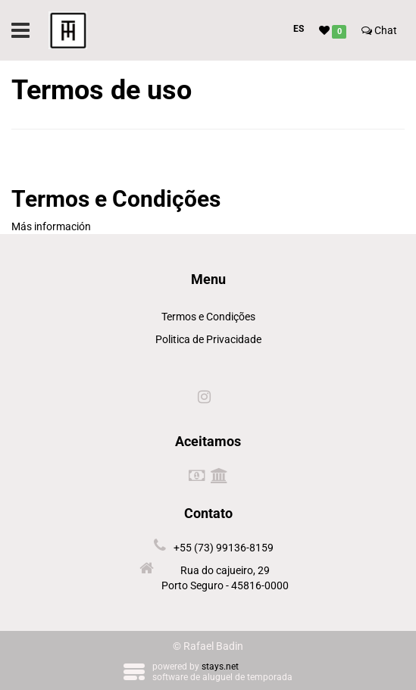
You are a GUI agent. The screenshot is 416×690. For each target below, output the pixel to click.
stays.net (220, 666)
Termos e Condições (208, 317)
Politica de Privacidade (208, 339)
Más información (51, 226)
